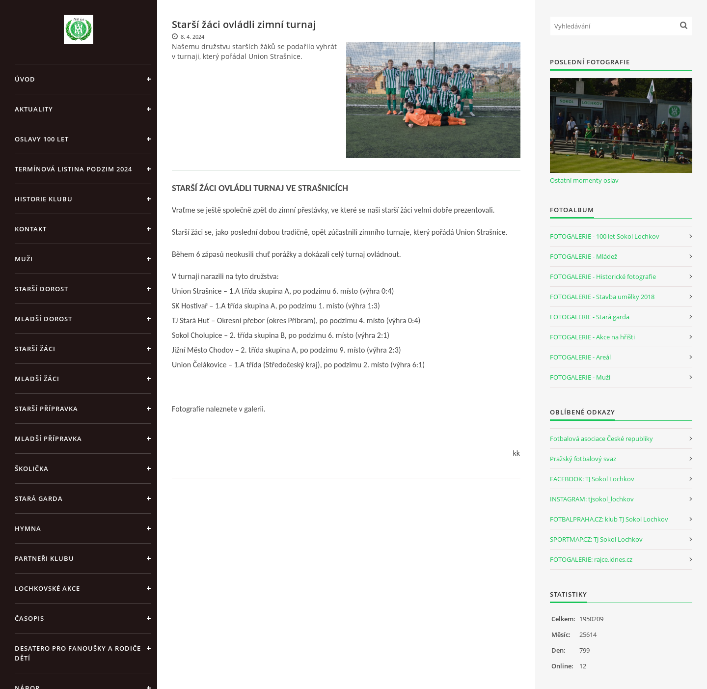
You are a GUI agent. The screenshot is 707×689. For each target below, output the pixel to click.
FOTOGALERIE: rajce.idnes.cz (591, 559)
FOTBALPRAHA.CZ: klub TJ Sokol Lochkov (609, 519)
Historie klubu (44, 198)
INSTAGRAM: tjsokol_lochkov (592, 499)
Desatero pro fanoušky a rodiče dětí (78, 653)
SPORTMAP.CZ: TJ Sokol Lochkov (596, 539)
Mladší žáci (37, 378)
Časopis (29, 618)
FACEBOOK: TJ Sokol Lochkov (592, 478)
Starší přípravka (46, 408)
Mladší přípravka (48, 438)
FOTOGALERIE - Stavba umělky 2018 (602, 296)
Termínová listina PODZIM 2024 (73, 169)
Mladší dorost (43, 318)
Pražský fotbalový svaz (583, 458)
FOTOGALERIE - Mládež (583, 256)
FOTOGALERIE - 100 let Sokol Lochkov (604, 236)
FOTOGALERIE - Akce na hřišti (592, 336)
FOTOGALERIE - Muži (580, 377)
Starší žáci (35, 348)
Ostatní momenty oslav (584, 180)
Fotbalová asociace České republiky (601, 438)
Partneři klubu (44, 558)
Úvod (25, 79)
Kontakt (31, 228)
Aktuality (34, 109)
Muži (24, 258)
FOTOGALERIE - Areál (580, 357)
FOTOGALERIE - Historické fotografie (603, 276)
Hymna (28, 528)
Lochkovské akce (47, 588)
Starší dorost (41, 288)
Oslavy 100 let (42, 139)
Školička (32, 468)
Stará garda (39, 498)
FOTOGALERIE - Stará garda (589, 316)
